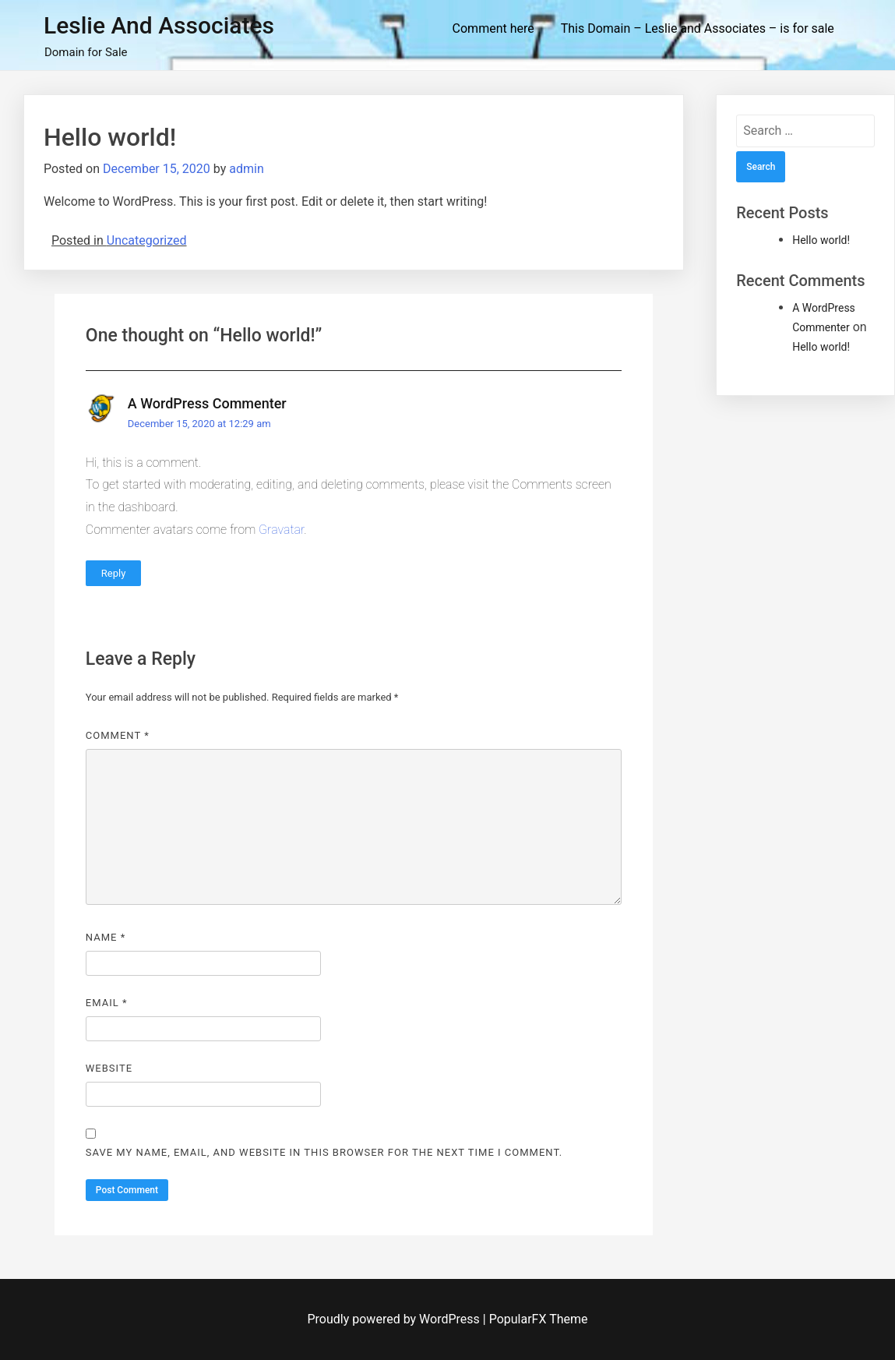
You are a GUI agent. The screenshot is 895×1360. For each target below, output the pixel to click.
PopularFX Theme (538, 1319)
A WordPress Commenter (207, 403)
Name (105, 937)
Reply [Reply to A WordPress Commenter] (113, 573)
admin (246, 168)
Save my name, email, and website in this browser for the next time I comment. (324, 1152)
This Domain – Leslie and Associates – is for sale (697, 28)
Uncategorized (147, 240)
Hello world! (821, 240)
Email (107, 1003)
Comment (118, 735)
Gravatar (281, 529)
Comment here (493, 28)
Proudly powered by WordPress (395, 1319)
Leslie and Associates (159, 25)
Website (109, 1068)
